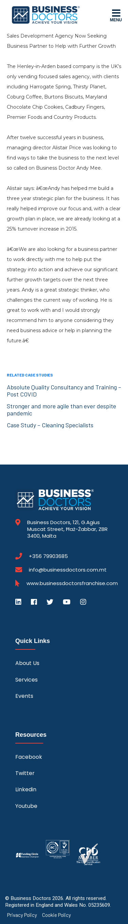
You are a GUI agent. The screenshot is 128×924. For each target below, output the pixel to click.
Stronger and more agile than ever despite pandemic (61, 409)
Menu (116, 15)
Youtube (26, 806)
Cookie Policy (56, 915)
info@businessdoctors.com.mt (68, 569)
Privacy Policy (22, 915)
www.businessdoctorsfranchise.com (72, 583)
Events (24, 696)
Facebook (28, 757)
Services (26, 680)
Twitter (25, 773)
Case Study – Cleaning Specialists (50, 425)
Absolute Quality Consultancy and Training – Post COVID (64, 390)
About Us (27, 663)
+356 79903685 (48, 556)
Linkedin (25, 789)
